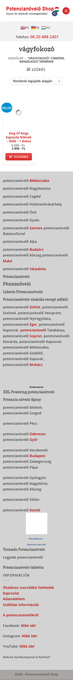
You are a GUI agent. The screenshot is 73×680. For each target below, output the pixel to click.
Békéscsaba (39, 180)
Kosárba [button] (21, 157)
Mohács (36, 364)
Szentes (36, 227)
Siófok (35, 306)
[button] (66, 10)
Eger (33, 324)
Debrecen (38, 433)
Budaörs (37, 249)
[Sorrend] (36, 81)
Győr (34, 439)
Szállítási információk (21, 604)
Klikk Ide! (29, 635)
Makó (7, 260)
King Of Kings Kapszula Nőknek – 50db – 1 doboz (19, 137)
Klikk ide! (28, 625)
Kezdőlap (15, 58)
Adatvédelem (14, 598)
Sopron (36, 335)
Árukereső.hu (36, 387)
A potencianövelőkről (21, 614)
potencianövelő (33, 330)
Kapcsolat (11, 593)
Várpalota (38, 268)
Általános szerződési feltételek (28, 587)
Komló (35, 509)
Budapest (37, 455)
